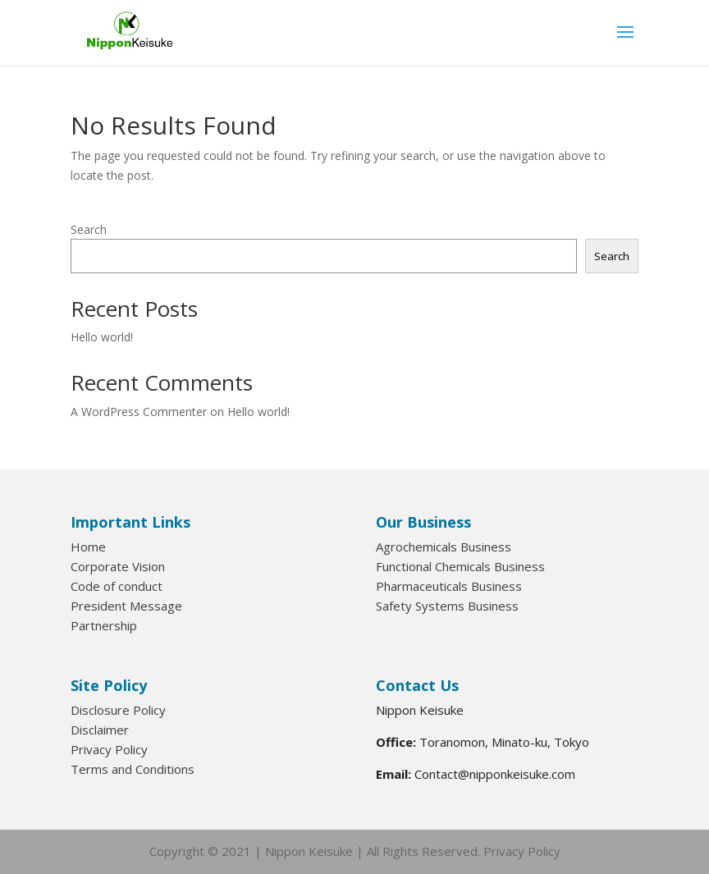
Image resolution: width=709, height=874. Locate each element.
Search (89, 229)
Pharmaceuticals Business (449, 586)
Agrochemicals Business (443, 546)
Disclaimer (100, 729)
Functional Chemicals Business (460, 566)
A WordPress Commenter (139, 411)
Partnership (104, 625)
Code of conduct (116, 586)
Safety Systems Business (447, 605)
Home (88, 546)
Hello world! (102, 337)
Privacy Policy (109, 749)
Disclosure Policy (118, 710)
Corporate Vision (118, 566)
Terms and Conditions (132, 769)
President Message (126, 605)
